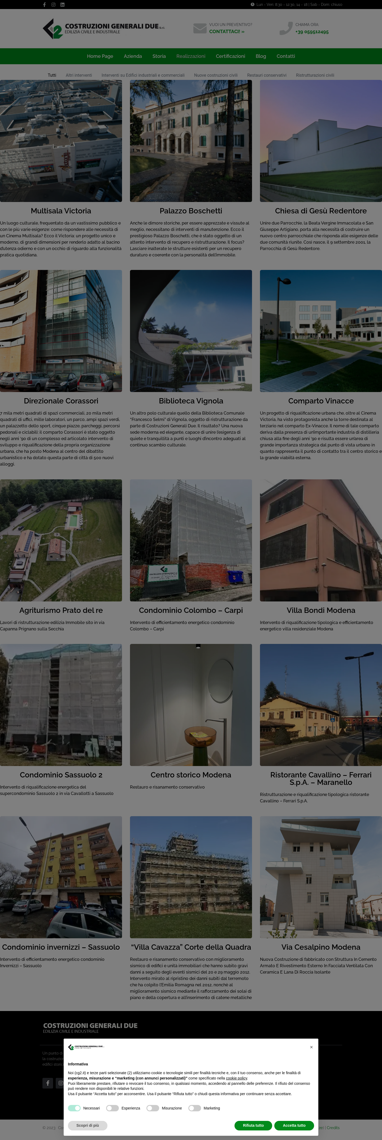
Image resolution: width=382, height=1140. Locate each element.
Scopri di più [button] (87, 1125)
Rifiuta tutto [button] (253, 1125)
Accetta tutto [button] (294, 1125)
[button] (311, 1047)
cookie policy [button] (236, 1078)
